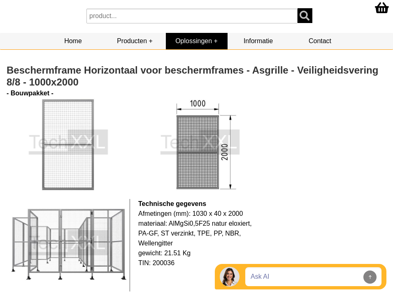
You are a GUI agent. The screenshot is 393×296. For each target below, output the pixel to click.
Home (73, 40)
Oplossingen (193, 40)
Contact (320, 40)
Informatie (258, 40)
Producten (132, 40)
